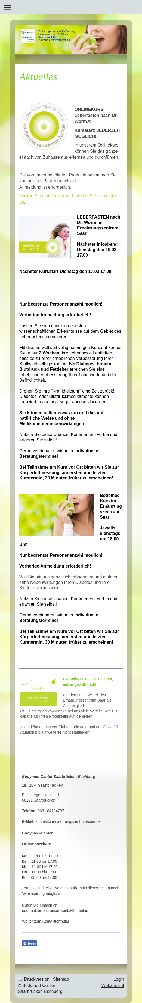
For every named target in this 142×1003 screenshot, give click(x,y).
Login (118, 979)
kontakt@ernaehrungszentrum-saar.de (68, 821)
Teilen (29, 943)
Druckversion (34, 979)
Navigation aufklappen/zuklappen (71, 7)
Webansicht (112, 985)
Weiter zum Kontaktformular (45, 921)
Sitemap (61, 979)
